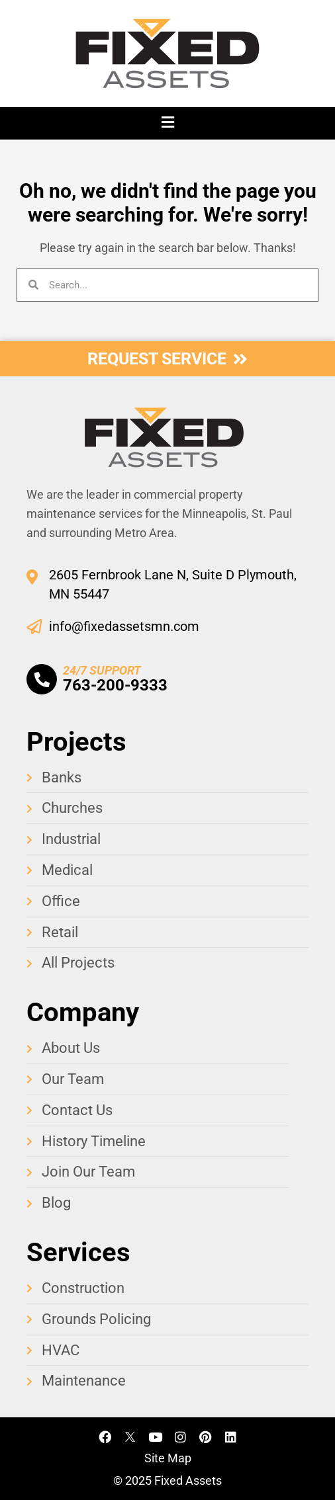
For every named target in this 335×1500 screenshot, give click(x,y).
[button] (167, 123)
